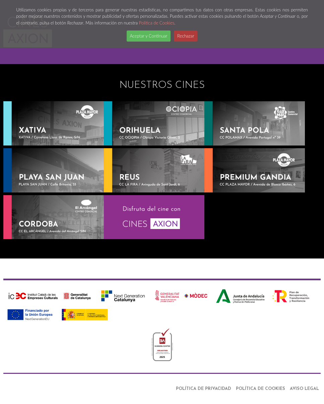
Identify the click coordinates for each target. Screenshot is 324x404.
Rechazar (185, 36)
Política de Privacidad (203, 389)
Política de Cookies (157, 22)
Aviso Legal (304, 389)
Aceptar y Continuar (149, 36)
